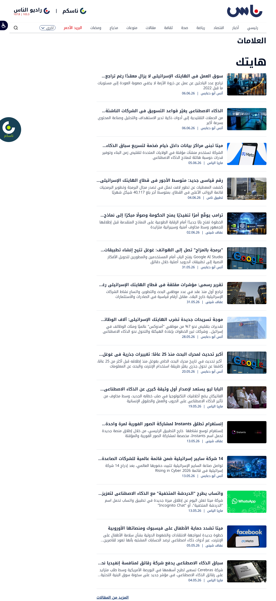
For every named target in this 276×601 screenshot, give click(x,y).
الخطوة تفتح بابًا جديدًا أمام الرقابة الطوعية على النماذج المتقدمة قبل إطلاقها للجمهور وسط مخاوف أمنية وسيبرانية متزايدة (161, 225)
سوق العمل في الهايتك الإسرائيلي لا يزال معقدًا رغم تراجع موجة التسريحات (164, 79)
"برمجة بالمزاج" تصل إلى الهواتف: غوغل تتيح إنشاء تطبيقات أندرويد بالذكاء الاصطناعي (163, 252)
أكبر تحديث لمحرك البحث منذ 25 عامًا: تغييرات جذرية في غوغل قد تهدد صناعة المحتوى (163, 357)
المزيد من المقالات (113, 597)
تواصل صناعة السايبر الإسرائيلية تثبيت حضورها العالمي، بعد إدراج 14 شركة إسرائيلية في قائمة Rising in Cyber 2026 (164, 468)
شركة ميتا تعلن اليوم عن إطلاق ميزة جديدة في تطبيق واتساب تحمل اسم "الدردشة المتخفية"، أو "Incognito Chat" (164, 503)
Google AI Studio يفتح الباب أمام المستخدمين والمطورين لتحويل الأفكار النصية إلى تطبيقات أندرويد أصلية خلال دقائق (165, 259)
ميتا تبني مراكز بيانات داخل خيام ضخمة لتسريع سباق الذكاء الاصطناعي (164, 148)
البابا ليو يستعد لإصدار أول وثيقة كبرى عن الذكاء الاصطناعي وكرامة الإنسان (163, 392)
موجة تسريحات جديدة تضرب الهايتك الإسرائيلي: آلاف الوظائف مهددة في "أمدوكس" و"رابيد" (161, 322)
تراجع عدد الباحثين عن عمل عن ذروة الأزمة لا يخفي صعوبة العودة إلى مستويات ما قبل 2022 (160, 85)
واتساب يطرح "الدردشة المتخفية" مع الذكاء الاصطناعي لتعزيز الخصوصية (162, 496)
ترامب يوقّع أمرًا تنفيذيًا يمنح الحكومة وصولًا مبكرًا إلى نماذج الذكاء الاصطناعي (163, 218)
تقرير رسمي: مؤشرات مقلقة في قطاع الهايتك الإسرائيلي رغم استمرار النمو (161, 287)
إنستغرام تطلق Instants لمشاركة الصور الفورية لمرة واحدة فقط (164, 426)
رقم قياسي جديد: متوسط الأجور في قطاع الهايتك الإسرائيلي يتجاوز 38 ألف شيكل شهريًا (161, 183)
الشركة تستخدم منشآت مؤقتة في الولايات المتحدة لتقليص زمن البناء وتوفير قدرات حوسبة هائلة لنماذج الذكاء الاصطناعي (162, 155)
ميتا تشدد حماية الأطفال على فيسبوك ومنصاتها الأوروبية (165, 528)
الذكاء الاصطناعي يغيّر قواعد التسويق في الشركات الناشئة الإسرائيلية (164, 113)
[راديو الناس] (244, 16)
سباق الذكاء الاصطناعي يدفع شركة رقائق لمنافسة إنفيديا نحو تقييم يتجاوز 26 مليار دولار (161, 565)
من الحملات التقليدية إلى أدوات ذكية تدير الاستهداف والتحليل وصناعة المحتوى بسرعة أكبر (160, 120)
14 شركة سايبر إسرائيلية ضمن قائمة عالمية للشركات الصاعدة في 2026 (162, 461)
